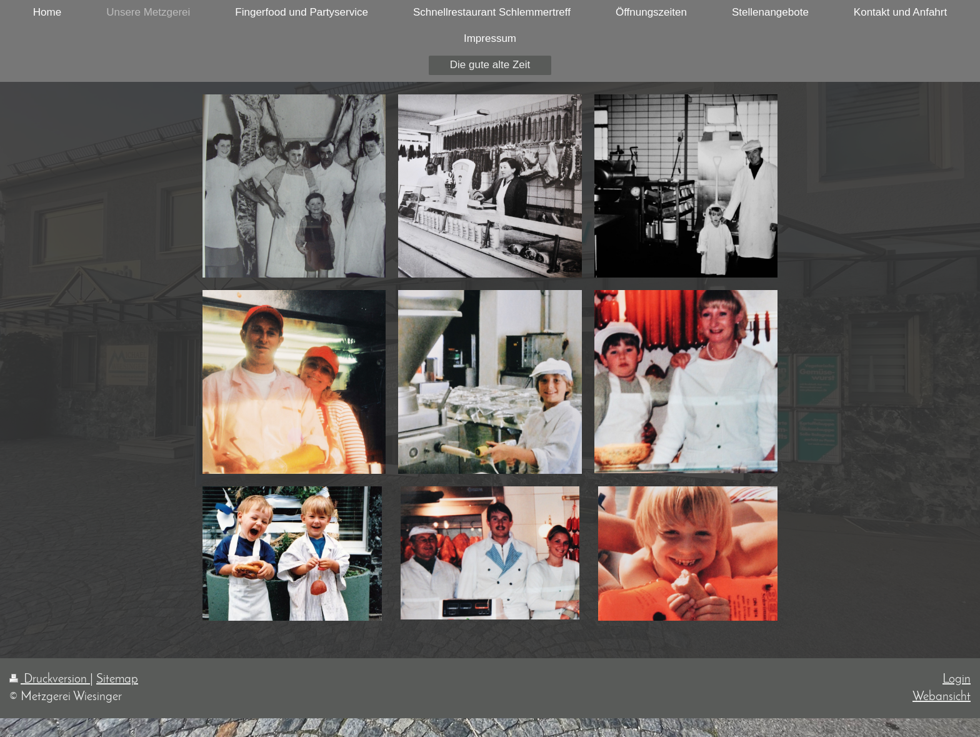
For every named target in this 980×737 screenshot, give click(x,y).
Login (956, 679)
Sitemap (117, 679)
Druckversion (49, 679)
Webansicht (941, 697)
